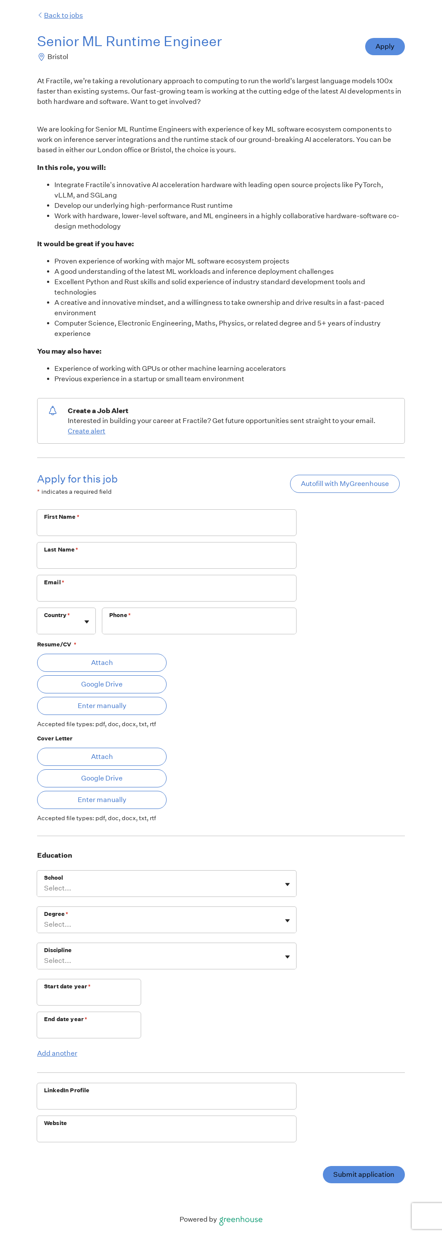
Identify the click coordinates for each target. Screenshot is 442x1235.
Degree (56, 914)
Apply (385, 46)
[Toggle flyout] (87, 622)
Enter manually (102, 706)
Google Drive (102, 684)
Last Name (61, 549)
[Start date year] (89, 998)
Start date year (67, 986)
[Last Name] (166, 561)
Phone (120, 615)
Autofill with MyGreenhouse (345, 484)
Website (55, 1123)
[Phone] (199, 626)
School (53, 877)
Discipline (58, 950)
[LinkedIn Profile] (166, 1101)
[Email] (166, 593)
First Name (61, 516)
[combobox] (44, 625)
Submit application (364, 1174)
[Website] (166, 1134)
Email (54, 582)
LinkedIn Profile (66, 1090)
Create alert (86, 431)
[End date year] (89, 1030)
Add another (57, 1053)
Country (57, 615)
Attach (102, 662)
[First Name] (166, 528)
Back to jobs (60, 15)
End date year (65, 1019)
